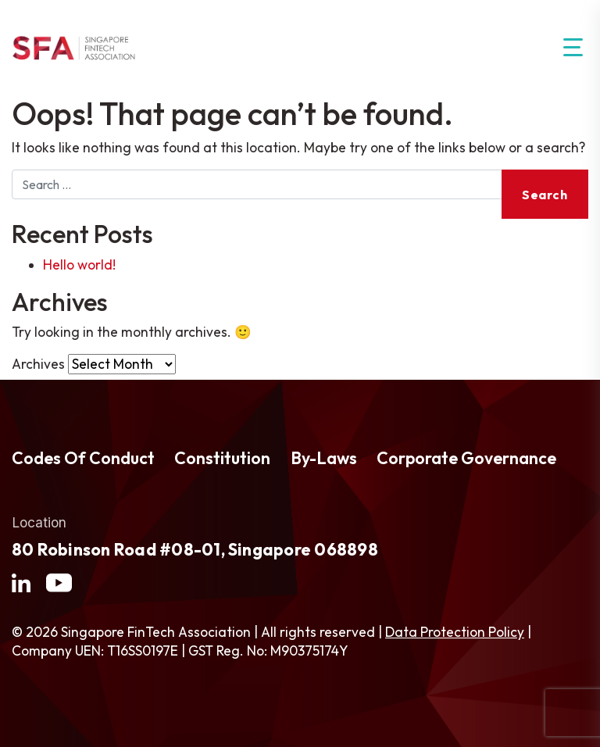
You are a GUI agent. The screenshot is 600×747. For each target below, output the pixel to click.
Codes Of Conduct (83, 458)
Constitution (222, 458)
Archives (38, 364)
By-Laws (324, 458)
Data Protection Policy (454, 632)
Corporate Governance (466, 458)
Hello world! (79, 264)
